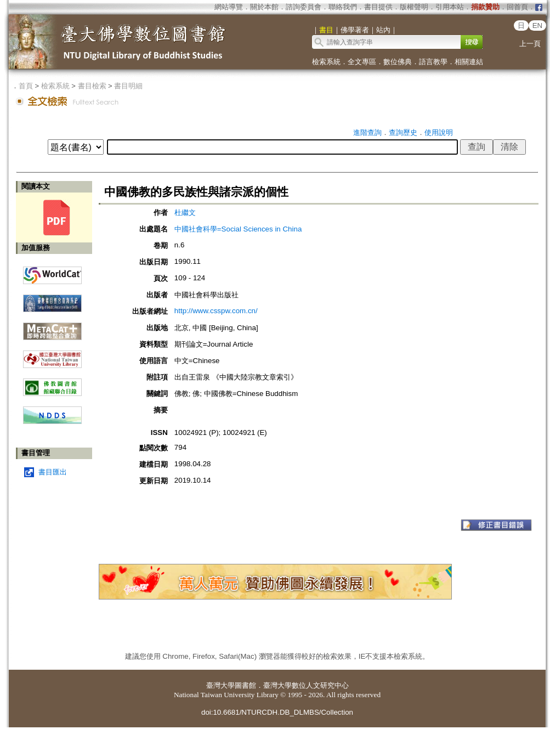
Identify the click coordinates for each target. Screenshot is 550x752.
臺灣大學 (220, 685)
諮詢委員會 (303, 7)
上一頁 (530, 43)
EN (537, 25)
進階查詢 (367, 132)
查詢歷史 (403, 132)
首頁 (26, 86)
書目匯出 (52, 472)
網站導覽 (228, 7)
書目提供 (378, 7)
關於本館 (264, 7)
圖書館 (245, 685)
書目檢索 (92, 86)
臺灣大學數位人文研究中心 (306, 685)
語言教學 (433, 62)
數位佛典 (397, 62)
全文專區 (362, 62)
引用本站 (449, 7)
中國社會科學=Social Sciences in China (238, 229)
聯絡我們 (342, 7)
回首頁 (517, 7)
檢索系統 (326, 62)
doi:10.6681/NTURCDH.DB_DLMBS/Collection (277, 712)
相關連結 (469, 62)
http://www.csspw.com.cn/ (216, 311)
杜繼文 (185, 212)
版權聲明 (414, 7)
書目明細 (128, 86)
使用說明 (438, 132)
